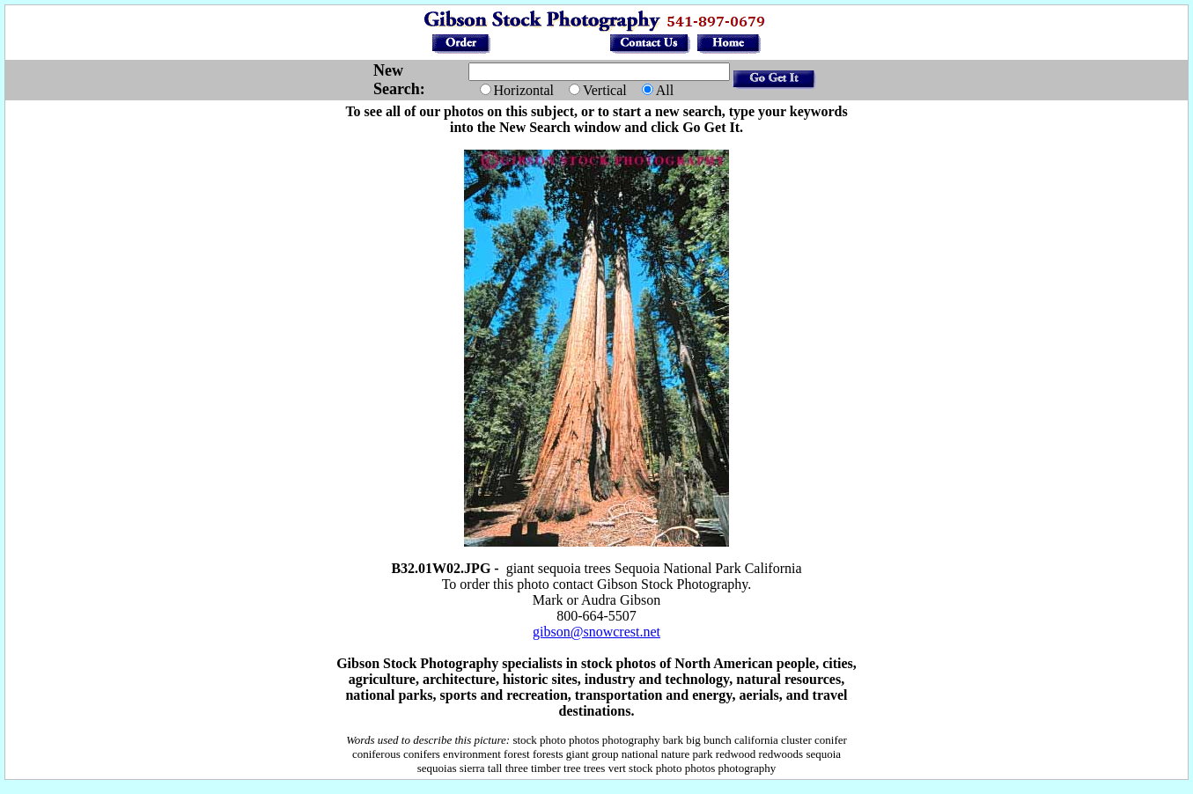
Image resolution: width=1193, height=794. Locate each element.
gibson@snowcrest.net (596, 631)
